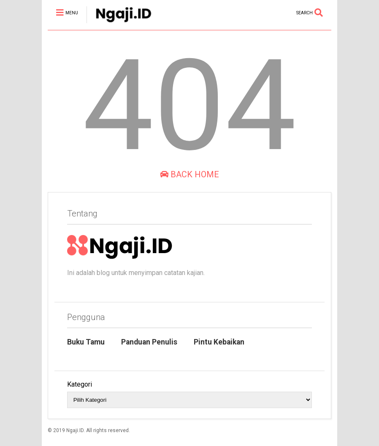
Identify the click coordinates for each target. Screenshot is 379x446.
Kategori (79, 384)
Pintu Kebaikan (219, 342)
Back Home (189, 174)
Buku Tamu (86, 342)
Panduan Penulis (149, 342)
